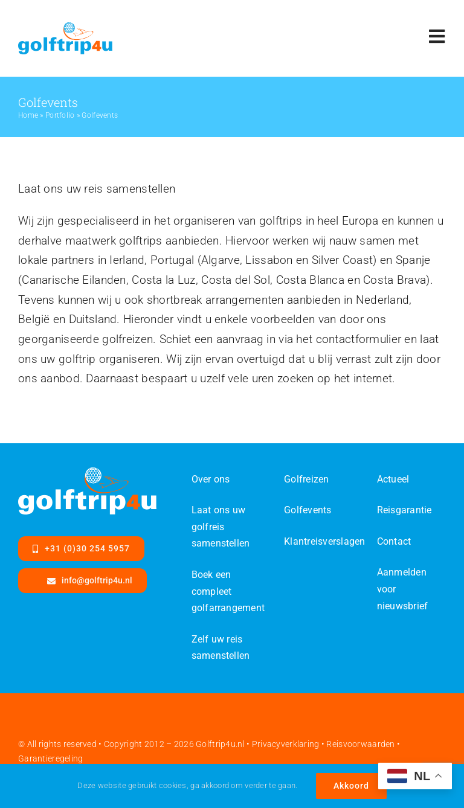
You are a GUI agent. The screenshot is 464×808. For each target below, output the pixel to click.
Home (28, 115)
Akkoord (351, 785)
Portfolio (60, 115)
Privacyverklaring (286, 744)
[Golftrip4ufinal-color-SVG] (65, 28)
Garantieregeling (50, 758)
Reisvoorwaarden (360, 744)
